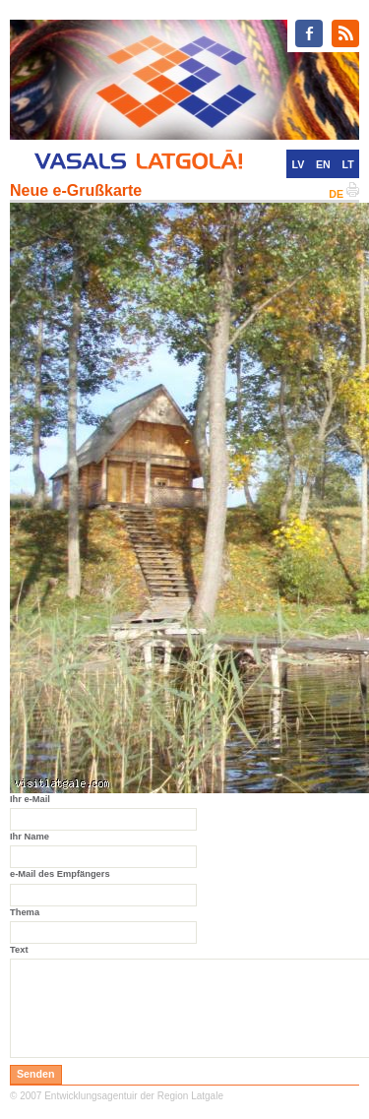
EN (323, 164)
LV (297, 164)
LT (348, 164)
